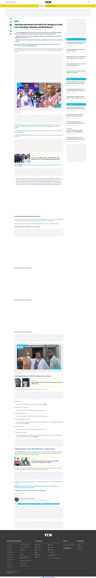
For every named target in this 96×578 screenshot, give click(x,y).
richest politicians (43, 219)
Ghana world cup (46, 503)
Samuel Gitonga (38, 29)
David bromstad (22, 503)
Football (68, 45)
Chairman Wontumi (19, 125)
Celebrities (69, 141)
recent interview (21, 130)
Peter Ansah (28, 29)
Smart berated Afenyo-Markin (27, 481)
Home (15, 18)
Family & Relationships (51, 6)
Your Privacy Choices (48, 577)
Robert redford (55, 503)
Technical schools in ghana (33, 503)
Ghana (68, 67)
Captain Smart (36, 452)
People (42, 6)
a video (56, 219)
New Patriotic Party (45, 125)
